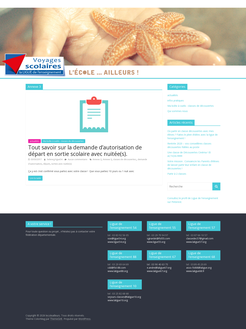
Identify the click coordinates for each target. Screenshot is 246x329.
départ (46, 163)
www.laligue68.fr (195, 271)
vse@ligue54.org (117, 238)
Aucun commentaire (76, 159)
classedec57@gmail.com (199, 238)
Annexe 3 (107, 159)
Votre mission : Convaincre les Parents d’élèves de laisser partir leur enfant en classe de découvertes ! (193, 165)
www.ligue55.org (156, 241)
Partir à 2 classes (176, 173)
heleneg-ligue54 (55, 159)
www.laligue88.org (118, 271)
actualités (34, 141)
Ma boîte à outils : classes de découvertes (63, 141)
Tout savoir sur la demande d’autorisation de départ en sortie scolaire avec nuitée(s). (85, 150)
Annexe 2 (97, 159)
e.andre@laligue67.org (159, 267)
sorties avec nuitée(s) (61, 163)
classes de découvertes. (124, 159)
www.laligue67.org (157, 271)
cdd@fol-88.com (117, 267)
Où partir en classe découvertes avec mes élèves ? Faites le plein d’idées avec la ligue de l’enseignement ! (192, 134)
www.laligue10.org (118, 300)
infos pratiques (175, 100)
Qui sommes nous (177, 111)
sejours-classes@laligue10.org (124, 296)
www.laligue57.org (196, 241)
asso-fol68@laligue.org (198, 267)
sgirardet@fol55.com (158, 238)
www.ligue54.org (117, 241)
